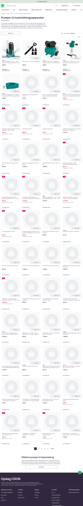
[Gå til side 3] (41, 448)
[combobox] (32, 5)
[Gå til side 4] (44, 448)
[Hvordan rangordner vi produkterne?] (62, 33)
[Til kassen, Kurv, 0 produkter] (77, 5)
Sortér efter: (66, 33)
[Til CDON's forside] (2, 5)
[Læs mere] (41, 466)
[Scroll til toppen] (79, 472)
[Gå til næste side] (53, 448)
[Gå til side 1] (35, 448)
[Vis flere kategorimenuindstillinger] (81, 9)
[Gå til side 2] (38, 448)
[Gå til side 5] (48, 448)
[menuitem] (5, 9)
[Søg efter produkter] (56, 5)
